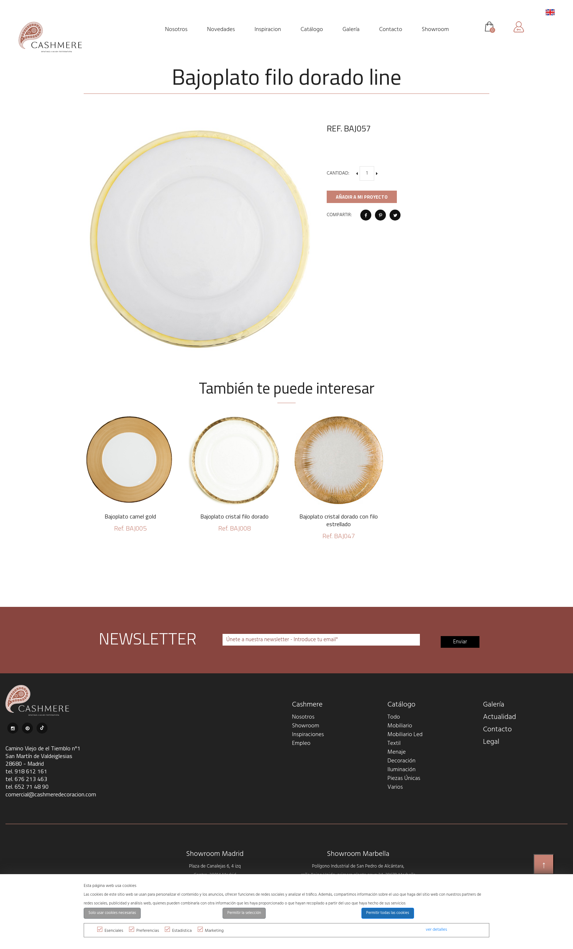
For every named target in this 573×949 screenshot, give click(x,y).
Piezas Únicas (403, 778)
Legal (491, 742)
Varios (395, 787)
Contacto (497, 729)
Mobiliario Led (404, 734)
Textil (394, 743)
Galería (493, 705)
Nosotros (303, 717)
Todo (393, 717)
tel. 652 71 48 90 (27, 786)
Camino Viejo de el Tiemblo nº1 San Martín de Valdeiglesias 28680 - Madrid (42, 756)
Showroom (305, 726)
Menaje (396, 752)
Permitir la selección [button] (244, 913)
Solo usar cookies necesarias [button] (112, 913)
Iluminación (401, 769)
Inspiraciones (308, 734)
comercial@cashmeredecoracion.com (50, 794)
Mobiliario (399, 726)
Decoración (401, 761)
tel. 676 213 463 (26, 778)
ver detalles (436, 929)
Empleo (301, 743)
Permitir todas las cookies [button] (387, 913)
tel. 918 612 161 (26, 771)
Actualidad (499, 717)
